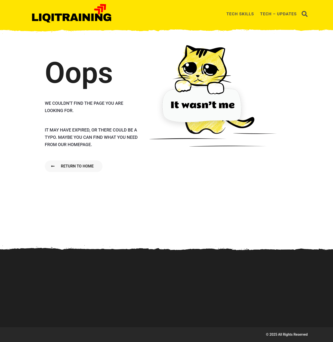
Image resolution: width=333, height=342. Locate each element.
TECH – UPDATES (278, 13)
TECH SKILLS (240, 13)
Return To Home (72, 166)
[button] (305, 14)
